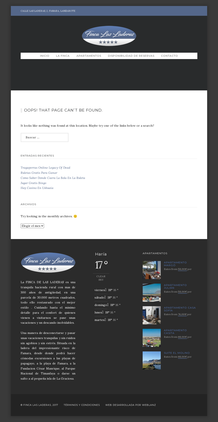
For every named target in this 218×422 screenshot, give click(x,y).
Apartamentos (88, 55)
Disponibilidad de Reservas (131, 55)
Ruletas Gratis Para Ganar (39, 173)
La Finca (63, 55)
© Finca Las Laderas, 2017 (39, 404)
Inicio (44, 55)
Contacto (169, 55)
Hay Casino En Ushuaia (37, 188)
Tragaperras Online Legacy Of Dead (45, 168)
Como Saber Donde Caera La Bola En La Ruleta (53, 178)
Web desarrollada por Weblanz (130, 404)
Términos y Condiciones (82, 404)
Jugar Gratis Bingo (33, 183)
